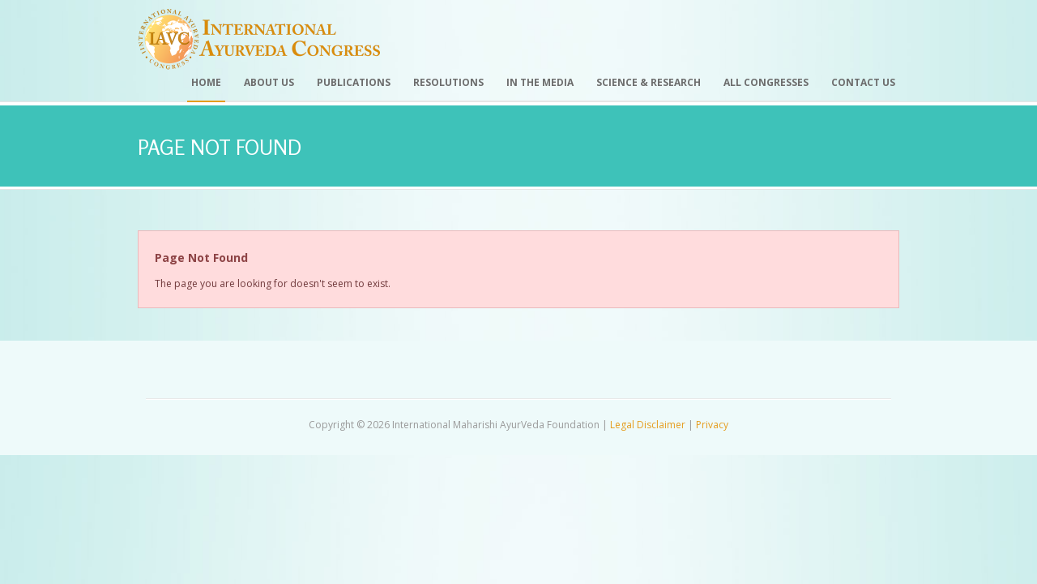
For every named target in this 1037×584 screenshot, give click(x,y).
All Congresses (766, 82)
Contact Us (863, 82)
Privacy (712, 425)
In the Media (540, 82)
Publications (353, 82)
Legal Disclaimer (647, 425)
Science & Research (648, 82)
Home (206, 82)
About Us (269, 82)
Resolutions (448, 82)
